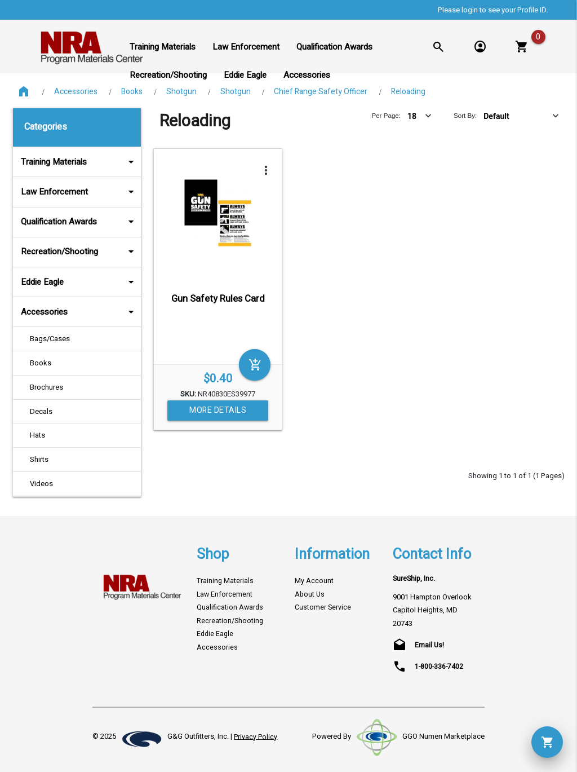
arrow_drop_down (116, 162)
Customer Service (323, 607)
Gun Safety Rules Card (218, 299)
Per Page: (386, 115)
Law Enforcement (79, 192)
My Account (314, 581)
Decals (41, 411)
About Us (310, 594)
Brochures (46, 387)
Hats (37, 435)
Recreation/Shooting (79, 251)
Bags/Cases (50, 338)
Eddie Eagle (79, 282)
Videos (41, 483)
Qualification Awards (79, 222)
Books (132, 92)
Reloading (408, 92)
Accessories (75, 92)
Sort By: (465, 115)
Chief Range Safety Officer (320, 92)
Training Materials (79, 162)
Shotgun (181, 92)
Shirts (39, 459)
